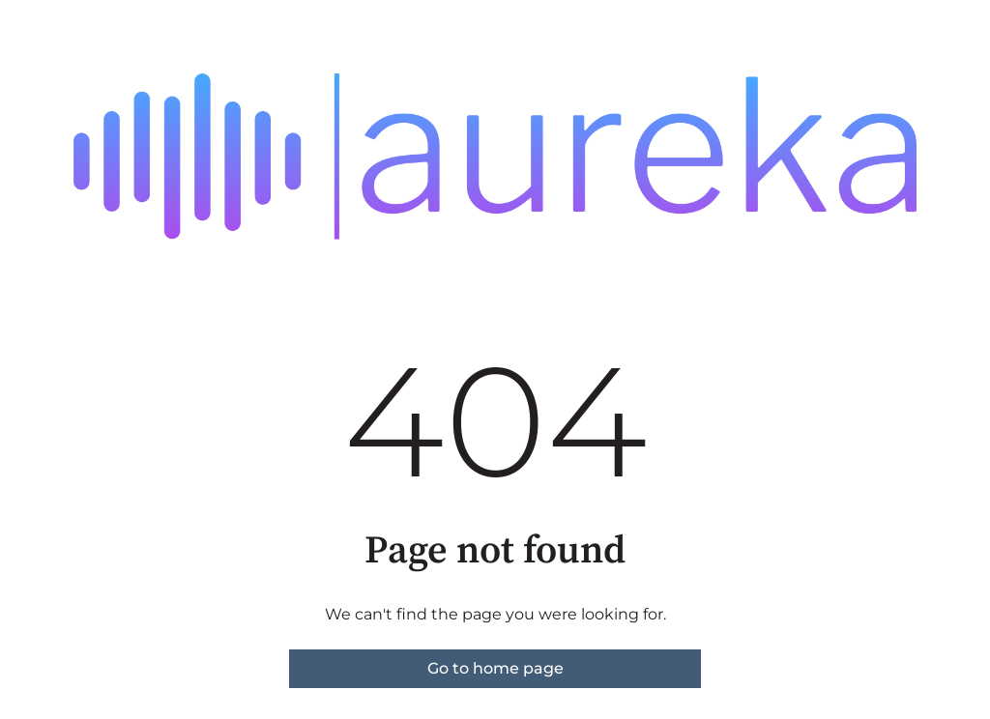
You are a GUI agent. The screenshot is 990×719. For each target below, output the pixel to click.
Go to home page (495, 668)
